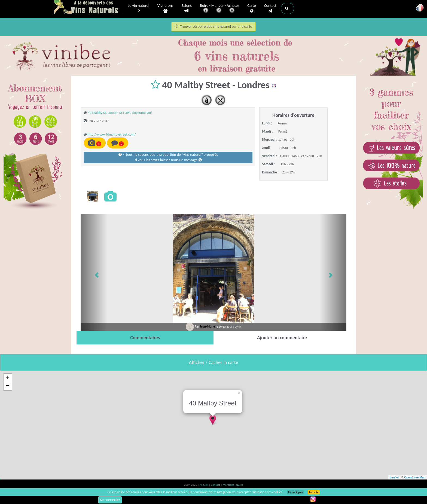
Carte (251, 8)
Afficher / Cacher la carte (213, 362)
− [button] (8, 386)
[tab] (145, 337)
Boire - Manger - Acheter (219, 9)
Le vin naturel (138, 8)
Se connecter (110, 499)
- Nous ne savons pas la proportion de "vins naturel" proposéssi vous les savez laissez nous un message (168, 157)
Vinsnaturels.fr (88, 7)
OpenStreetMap (414, 477)
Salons (187, 8)
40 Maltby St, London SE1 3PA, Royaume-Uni (120, 113)
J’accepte (313, 492)
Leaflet (394, 477)
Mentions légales (233, 485)
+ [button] (8, 378)
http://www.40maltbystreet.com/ (111, 134)
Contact (270, 8)
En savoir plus (295, 492)
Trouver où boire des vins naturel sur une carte (213, 26)
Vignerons (165, 8)
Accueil (204, 485)
